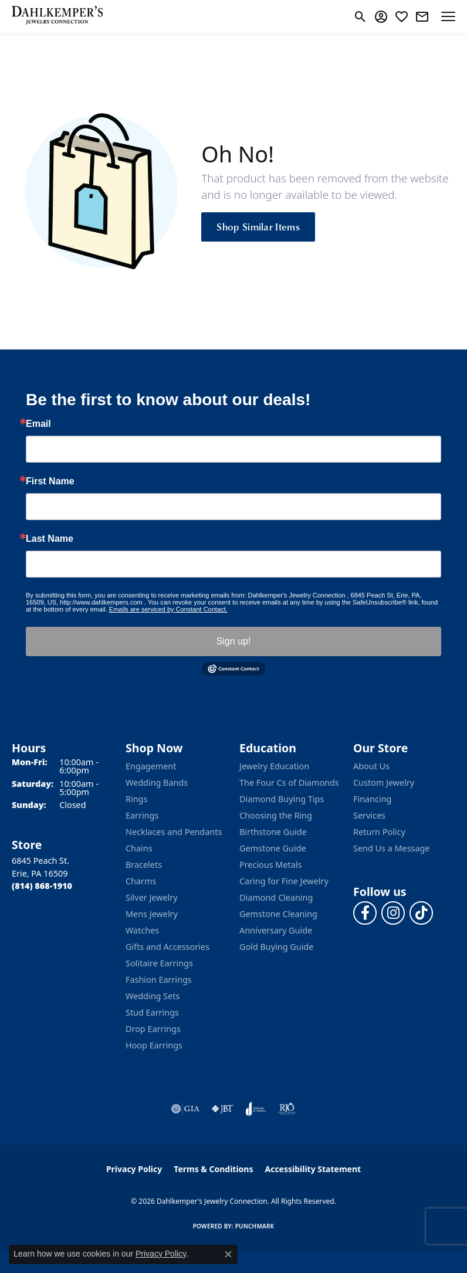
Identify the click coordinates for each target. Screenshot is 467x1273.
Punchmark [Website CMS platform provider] (255, 1226)
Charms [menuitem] (141, 881)
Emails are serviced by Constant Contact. (168, 609)
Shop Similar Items (258, 226)
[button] (360, 16)
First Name (50, 481)
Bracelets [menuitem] (144, 864)
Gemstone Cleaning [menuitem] (278, 913)
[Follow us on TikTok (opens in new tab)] (421, 913)
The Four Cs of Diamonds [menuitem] (289, 782)
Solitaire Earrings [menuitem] (159, 963)
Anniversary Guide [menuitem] (275, 930)
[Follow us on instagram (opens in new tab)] (393, 913)
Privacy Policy (134, 1168)
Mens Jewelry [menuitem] (152, 913)
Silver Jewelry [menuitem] (152, 897)
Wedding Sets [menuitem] (153, 996)
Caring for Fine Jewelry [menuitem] (284, 881)
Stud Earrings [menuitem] (152, 1012)
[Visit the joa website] (256, 1109)
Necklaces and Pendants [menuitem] (174, 831)
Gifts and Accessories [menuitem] (167, 946)
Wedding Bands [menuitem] (157, 782)
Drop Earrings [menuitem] (153, 1028)
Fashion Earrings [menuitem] (159, 979)
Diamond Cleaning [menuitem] (276, 897)
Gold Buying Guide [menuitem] (276, 946)
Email (38, 424)
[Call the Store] (42, 885)
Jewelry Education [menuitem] (274, 766)
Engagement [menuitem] (151, 766)
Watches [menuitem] (142, 930)
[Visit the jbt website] (222, 1109)
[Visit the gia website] (185, 1109)
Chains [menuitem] (139, 848)
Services (369, 815)
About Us (371, 766)
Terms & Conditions (213, 1168)
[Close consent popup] (228, 1254)
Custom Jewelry (383, 782)
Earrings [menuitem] (142, 815)
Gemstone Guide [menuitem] (272, 848)
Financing (372, 798)
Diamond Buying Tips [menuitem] (281, 798)
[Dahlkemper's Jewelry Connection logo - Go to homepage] (57, 16)
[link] (422, 16)
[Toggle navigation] (448, 16)
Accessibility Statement (313, 1168)
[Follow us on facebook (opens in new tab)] (365, 913)
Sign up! (233, 641)
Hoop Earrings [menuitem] (154, 1045)
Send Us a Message (391, 848)
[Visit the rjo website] (287, 1109)
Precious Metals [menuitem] (270, 864)
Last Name (49, 539)
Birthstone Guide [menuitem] (273, 831)
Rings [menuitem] (136, 798)
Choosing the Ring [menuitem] (275, 815)
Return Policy (379, 831)
